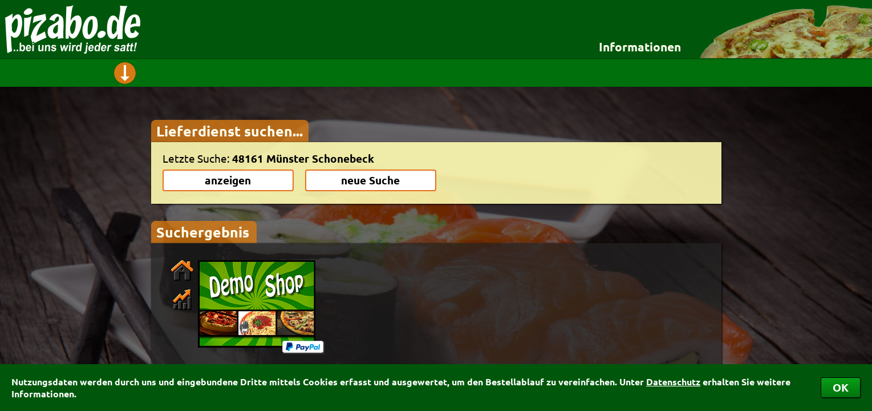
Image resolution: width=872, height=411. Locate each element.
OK (841, 387)
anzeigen (228, 180)
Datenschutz (673, 382)
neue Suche (370, 180)
